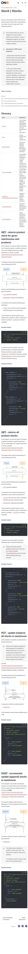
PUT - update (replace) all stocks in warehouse (12, 103)
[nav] (25, 2)
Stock (15, 7)
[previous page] (8, 919)
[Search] (22, 3)
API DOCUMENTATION (6, 7)
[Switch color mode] (18, 2)
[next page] (22, 919)
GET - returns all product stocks (8, 101)
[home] (5, 3)
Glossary (3, 96)
